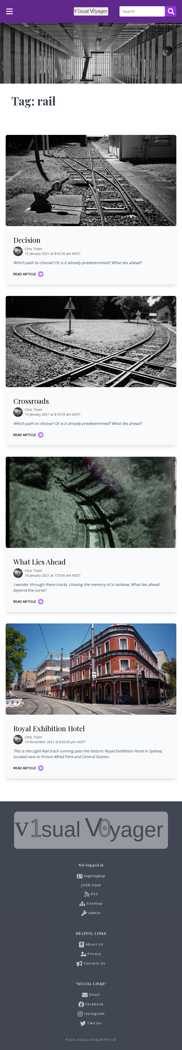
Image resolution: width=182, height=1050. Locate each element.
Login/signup (94, 876)
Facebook (91, 1004)
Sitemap (91, 904)
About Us (91, 944)
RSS (91, 894)
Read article (28, 274)
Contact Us (91, 963)
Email (91, 995)
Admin (90, 913)
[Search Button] (170, 11)
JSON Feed (91, 885)
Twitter (91, 1023)
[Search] (142, 11)
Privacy (91, 954)
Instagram (91, 1014)
